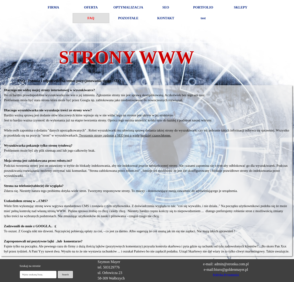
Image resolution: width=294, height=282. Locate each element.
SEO (165, 7)
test (203, 18)
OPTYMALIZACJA (128, 7)
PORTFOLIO (203, 7)
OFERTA (91, 7)
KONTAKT (165, 18)
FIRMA (53, 7)
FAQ (91, 18)
